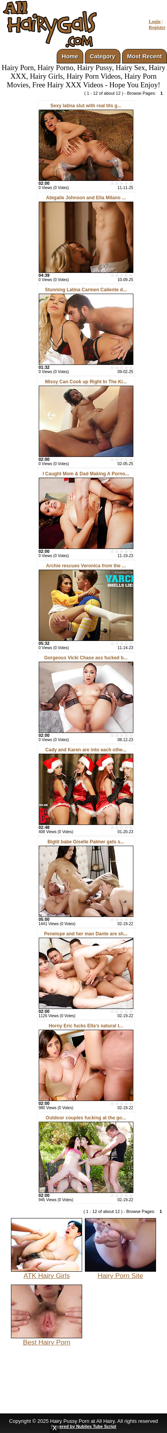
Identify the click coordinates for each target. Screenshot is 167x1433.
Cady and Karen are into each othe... (85, 750)
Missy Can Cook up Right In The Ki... (86, 381)
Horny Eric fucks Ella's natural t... (85, 1026)
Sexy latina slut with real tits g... (85, 105)
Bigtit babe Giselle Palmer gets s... (85, 842)
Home (70, 56)
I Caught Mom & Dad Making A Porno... (86, 473)
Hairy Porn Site (120, 1272)
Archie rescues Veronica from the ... (86, 566)
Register (157, 27)
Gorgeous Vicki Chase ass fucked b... (85, 658)
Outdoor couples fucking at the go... (86, 1118)
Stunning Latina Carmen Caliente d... (86, 289)
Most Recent (144, 56)
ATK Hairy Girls (46, 1272)
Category (102, 56)
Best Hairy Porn (46, 1339)
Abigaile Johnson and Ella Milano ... (86, 197)
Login (154, 21)
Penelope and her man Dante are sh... (85, 934)
